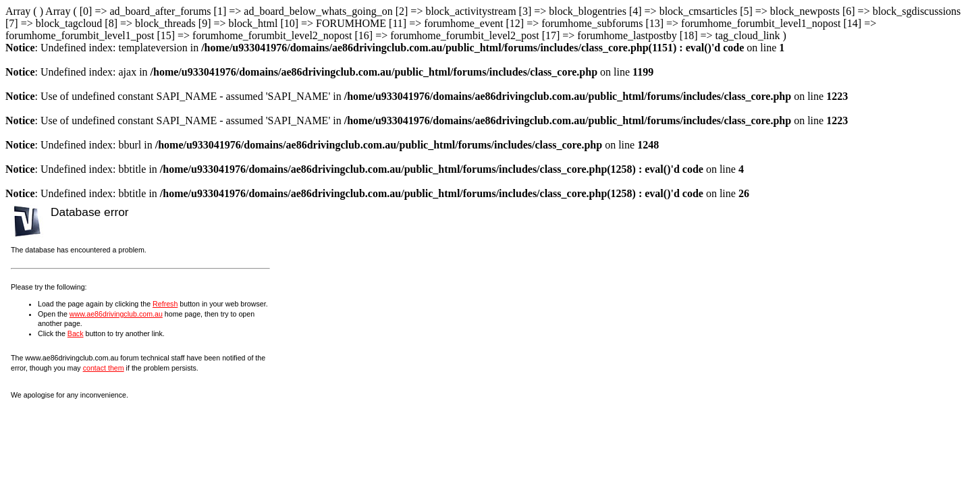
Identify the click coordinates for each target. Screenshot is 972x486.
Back (76, 333)
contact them (103, 368)
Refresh (165, 304)
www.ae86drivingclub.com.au (116, 314)
